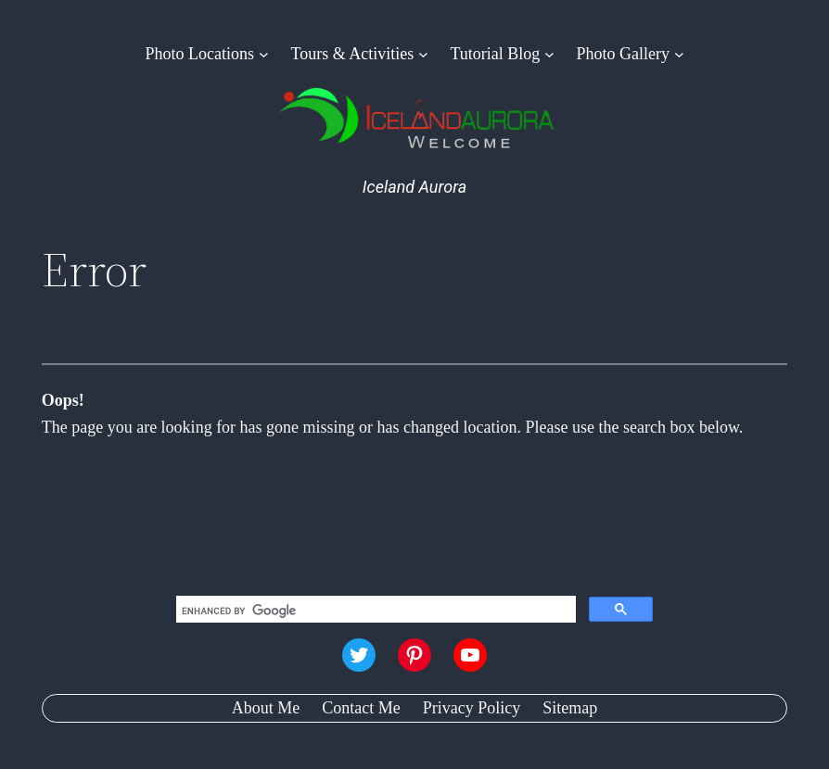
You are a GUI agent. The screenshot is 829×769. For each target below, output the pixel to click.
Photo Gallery (623, 53)
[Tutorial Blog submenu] (549, 54)
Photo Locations (200, 53)
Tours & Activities (352, 53)
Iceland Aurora (414, 186)
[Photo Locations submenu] (264, 54)
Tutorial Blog (495, 53)
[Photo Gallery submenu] (679, 54)
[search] (374, 611)
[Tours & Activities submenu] (423, 54)
